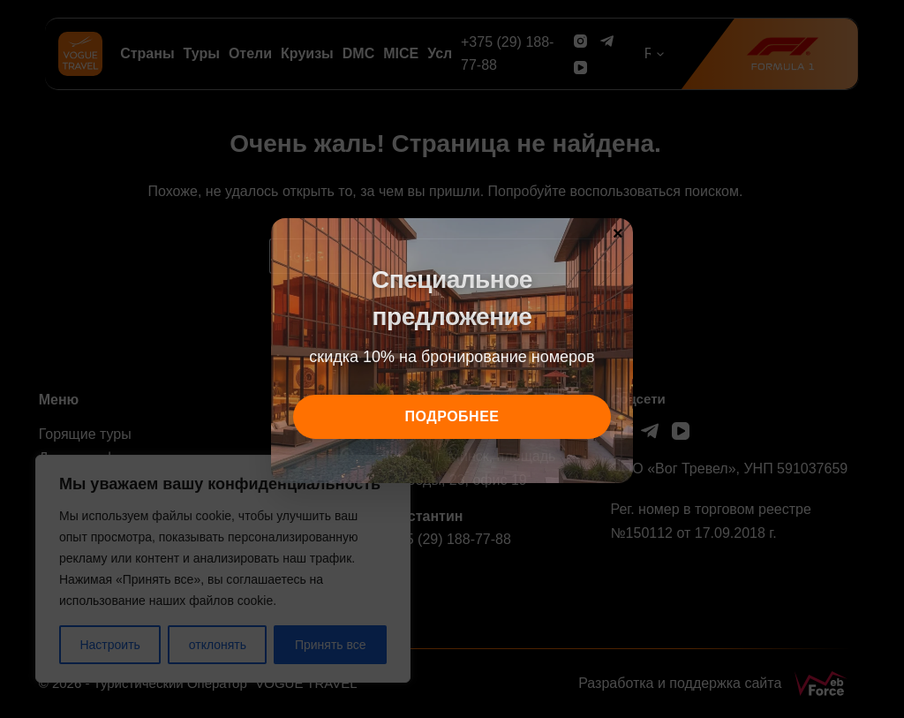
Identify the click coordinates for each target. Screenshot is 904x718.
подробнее (452, 416)
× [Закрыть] (618, 232)
